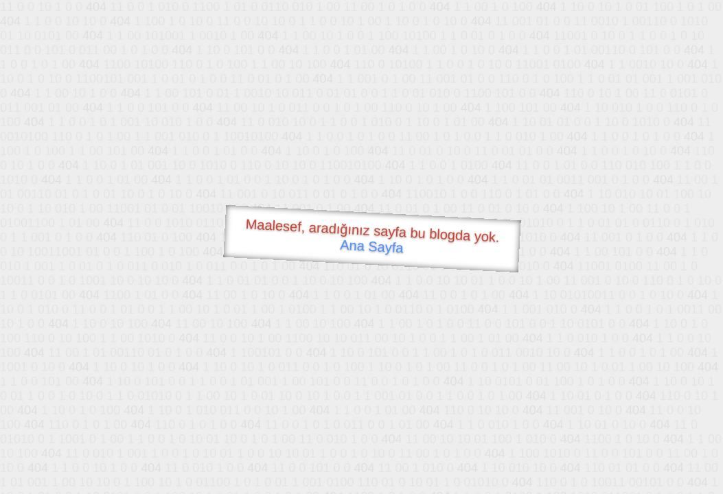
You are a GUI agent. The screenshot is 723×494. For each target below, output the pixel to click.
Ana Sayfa (371, 246)
